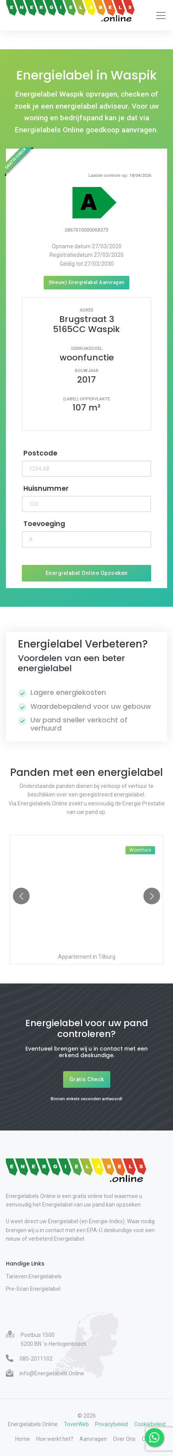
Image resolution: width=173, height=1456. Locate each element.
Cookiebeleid (150, 1424)
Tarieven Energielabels (34, 1276)
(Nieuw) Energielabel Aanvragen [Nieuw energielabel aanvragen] (87, 282)
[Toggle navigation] (161, 15)
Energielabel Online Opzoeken (87, 573)
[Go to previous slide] (21, 896)
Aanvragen (93, 1439)
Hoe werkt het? (54, 1439)
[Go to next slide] (151, 896)
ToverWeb (76, 1424)
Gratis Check (86, 1079)
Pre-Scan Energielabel (33, 1289)
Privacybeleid (111, 1424)
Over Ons (124, 1439)
